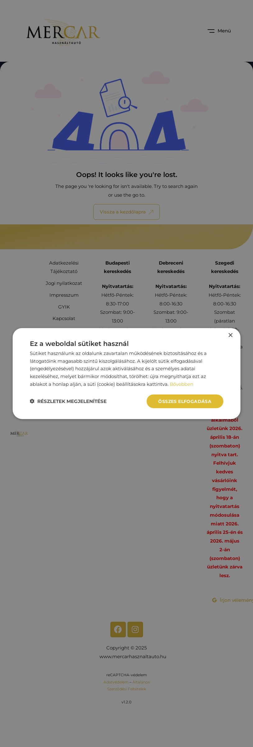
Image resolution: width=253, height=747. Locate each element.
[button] (68, 401)
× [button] (230, 335)
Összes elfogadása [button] (184, 401)
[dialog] (127, 373)
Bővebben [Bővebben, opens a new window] (181, 384)
